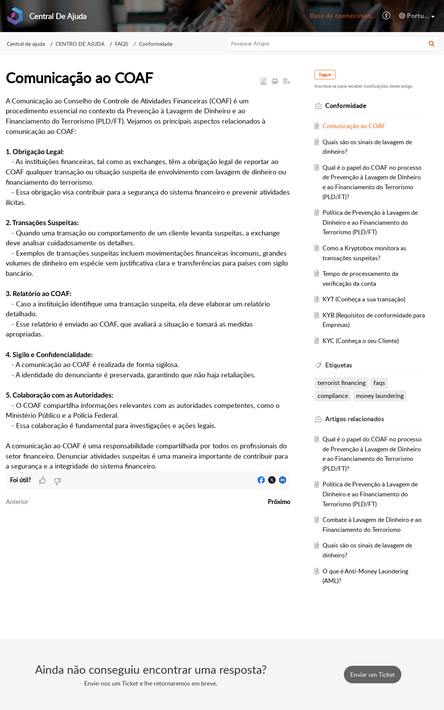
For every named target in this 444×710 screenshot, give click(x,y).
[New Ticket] (372, 674)
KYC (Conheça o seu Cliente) (361, 340)
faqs (379, 382)
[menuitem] (341, 16)
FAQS (121, 43)
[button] (386, 16)
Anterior (17, 501)
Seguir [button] (325, 74)
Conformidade (155, 43)
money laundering (380, 395)
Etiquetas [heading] (338, 365)
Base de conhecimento (344, 15)
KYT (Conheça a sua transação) (364, 299)
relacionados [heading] (354, 419)
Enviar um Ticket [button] (372, 674)
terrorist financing (342, 382)
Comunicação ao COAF (354, 126)
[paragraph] (148, 284)
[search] (333, 43)
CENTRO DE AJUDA (80, 43)
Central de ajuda (26, 43)
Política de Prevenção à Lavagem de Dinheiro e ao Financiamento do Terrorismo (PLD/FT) (370, 222)
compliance (333, 395)
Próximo (279, 501)
